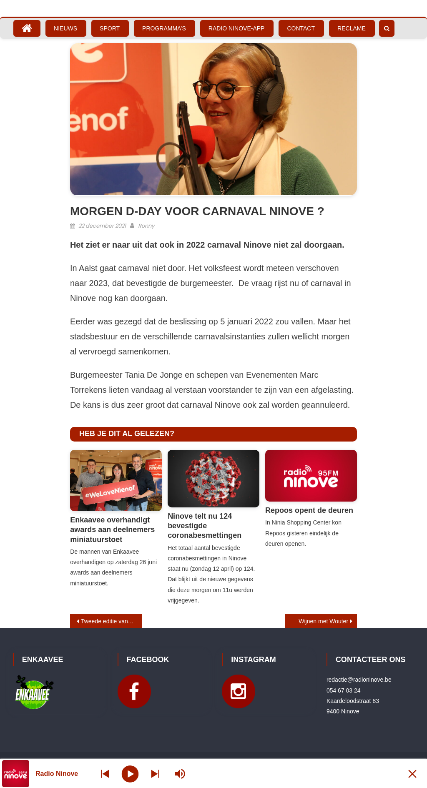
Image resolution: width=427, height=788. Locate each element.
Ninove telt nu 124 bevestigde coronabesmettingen (204, 526)
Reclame (351, 28)
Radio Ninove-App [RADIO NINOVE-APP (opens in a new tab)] (236, 28)
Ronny (146, 226)
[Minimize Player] (412, 773)
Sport (110, 28)
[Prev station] (155, 773)
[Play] (130, 773)
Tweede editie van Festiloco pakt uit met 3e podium (111, 621)
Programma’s (164, 28)
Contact (301, 28)
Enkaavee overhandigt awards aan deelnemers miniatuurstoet (112, 530)
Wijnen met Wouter (323, 621)
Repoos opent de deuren (309, 510)
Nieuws (65, 28)
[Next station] (105, 773)
